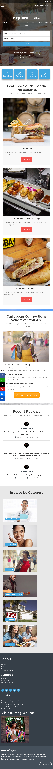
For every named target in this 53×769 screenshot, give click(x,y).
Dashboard (4, 678)
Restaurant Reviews (26, 428)
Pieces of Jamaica (7, 708)
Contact (3, 664)
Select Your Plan (6, 680)
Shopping (9, 569)
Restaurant (10, 644)
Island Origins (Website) (8, 699)
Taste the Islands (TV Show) (9, 706)
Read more (26, 159)
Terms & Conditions (7, 670)
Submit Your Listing (7, 682)
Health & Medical (12, 519)
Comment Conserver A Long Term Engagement (26, 475)
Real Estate (10, 619)
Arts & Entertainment (14, 594)
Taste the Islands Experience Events (12, 704)
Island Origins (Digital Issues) (10, 701)
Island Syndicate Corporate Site (11, 703)
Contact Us (45, 764)
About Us (4, 663)
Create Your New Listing (26, 395)
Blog (2, 666)
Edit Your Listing (6, 684)
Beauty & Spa (11, 544)
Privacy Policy (5, 668)
